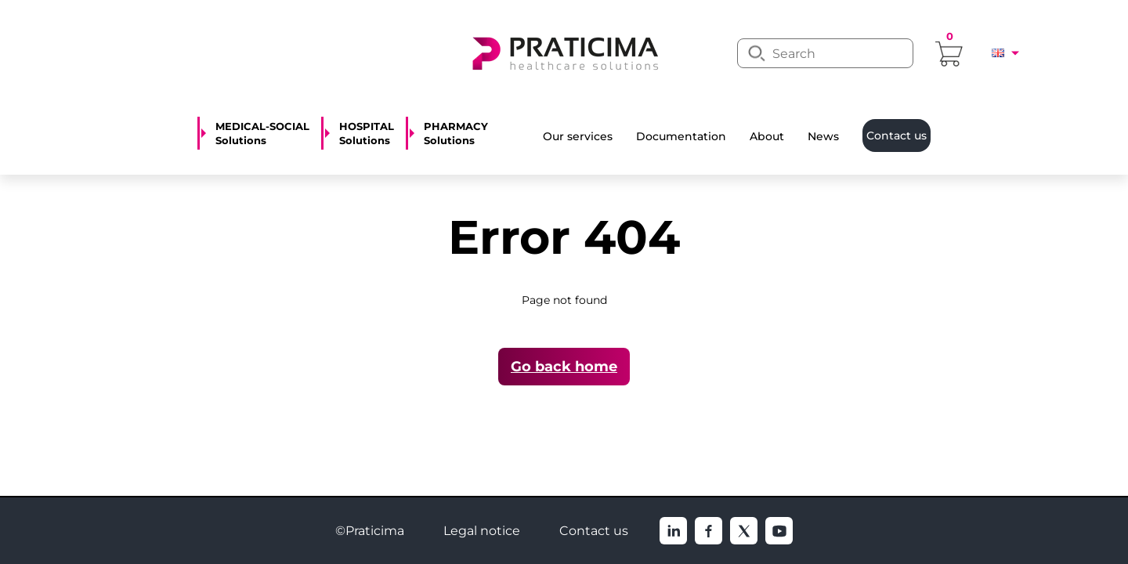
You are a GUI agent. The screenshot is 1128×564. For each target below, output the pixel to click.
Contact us (593, 530)
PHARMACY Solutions (456, 133)
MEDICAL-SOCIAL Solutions (262, 133)
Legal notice (481, 530)
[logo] (564, 51)
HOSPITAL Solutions (366, 133)
